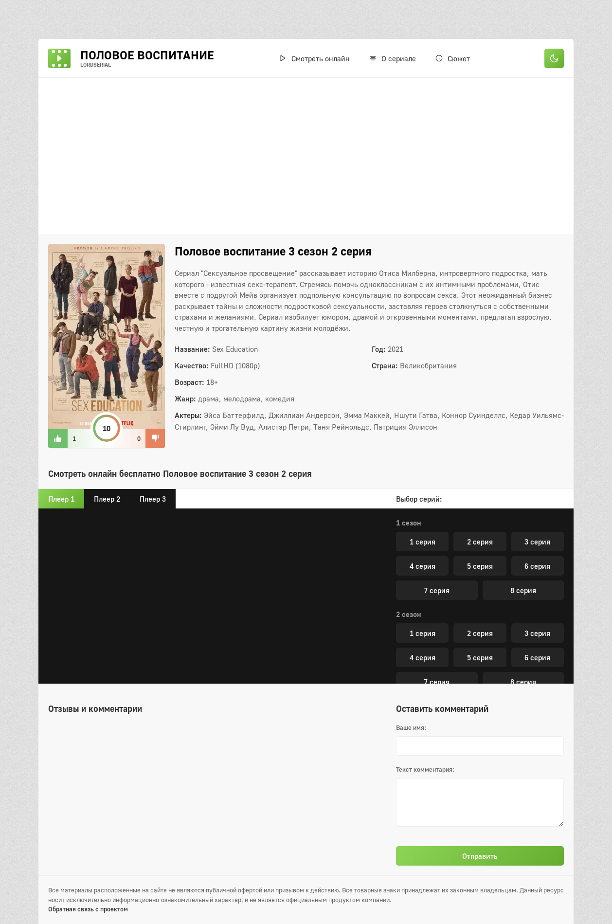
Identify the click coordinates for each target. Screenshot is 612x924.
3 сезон (408, 529)
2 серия (480, 548)
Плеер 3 (153, 498)
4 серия (422, 572)
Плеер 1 (61, 498)
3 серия (537, 548)
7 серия (437, 597)
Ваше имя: (411, 727)
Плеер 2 (107, 498)
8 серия (523, 597)
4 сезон (408, 620)
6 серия (537, 572)
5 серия (480, 572)
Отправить (480, 856)
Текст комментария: (425, 769)
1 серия (422, 548)
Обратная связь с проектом (88, 909)
